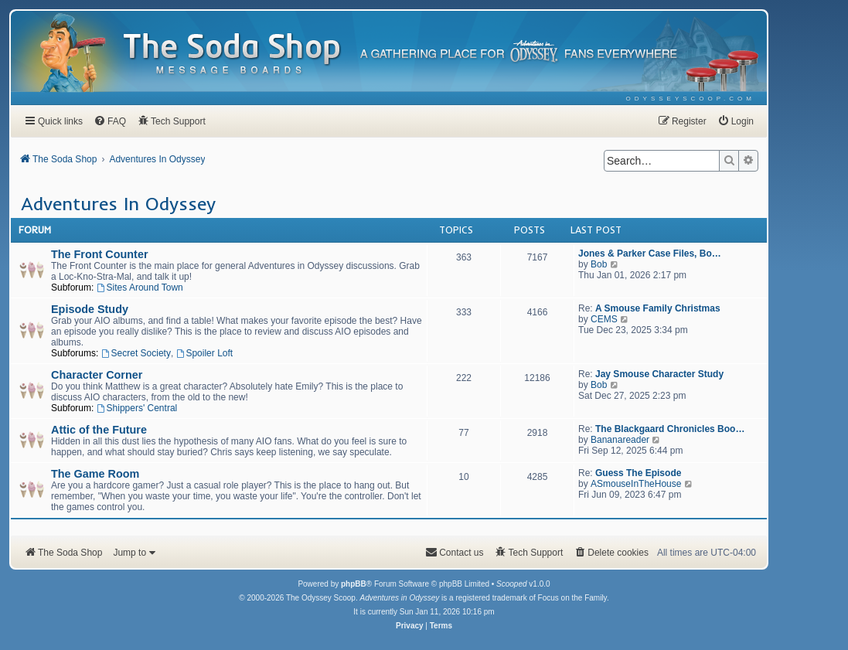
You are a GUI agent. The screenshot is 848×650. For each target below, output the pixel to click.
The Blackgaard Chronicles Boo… (669, 429)
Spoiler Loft (204, 353)
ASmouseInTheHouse (636, 483)
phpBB (353, 584)
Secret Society (136, 353)
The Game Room (95, 474)
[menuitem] (690, 98)
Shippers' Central (137, 408)
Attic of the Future (99, 430)
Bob (599, 264)
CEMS (604, 319)
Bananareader (620, 439)
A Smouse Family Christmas (657, 308)
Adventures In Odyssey (118, 203)
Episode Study (89, 309)
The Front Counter (99, 254)
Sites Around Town (140, 287)
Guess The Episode (638, 473)
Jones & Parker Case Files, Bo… (649, 253)
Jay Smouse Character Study (659, 374)
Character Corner (96, 375)
